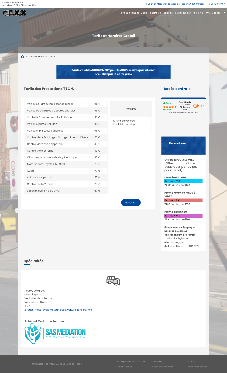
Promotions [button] (178, 143)
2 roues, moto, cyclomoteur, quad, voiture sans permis (58, 310)
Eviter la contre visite (189, 12)
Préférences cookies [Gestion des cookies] (197, 366)
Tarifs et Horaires (161, 12)
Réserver (131, 202)
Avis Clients (213, 12)
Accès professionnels (162, 366)
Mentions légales (124, 366)
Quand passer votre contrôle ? (130, 361)
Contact (192, 361)
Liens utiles (157, 361)
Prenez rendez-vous (134, 12)
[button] (177, 88)
